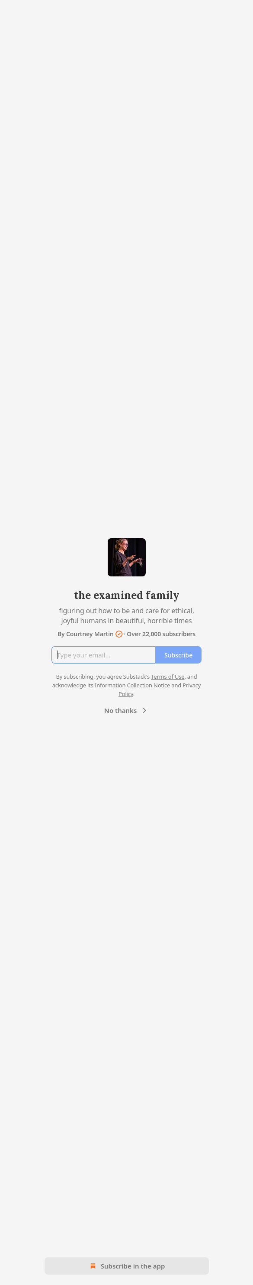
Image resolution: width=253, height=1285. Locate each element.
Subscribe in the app (126, 1266)
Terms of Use (167, 676)
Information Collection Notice (132, 685)
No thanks (126, 710)
